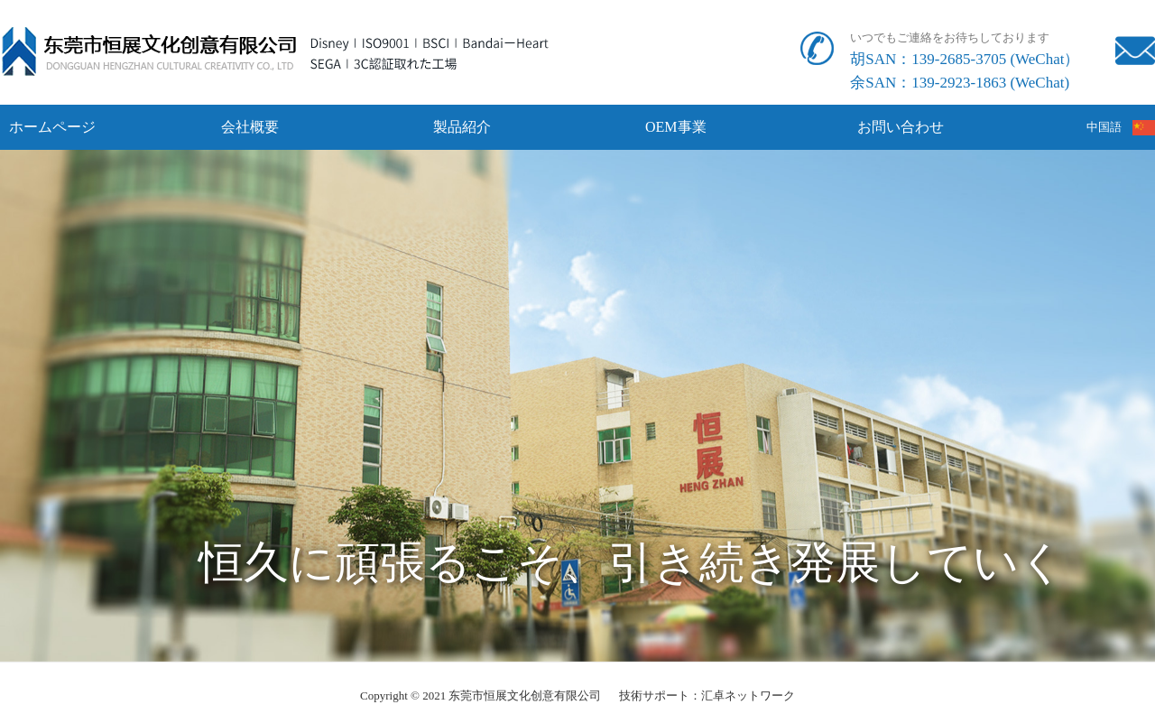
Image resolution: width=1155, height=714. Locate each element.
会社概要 (250, 126)
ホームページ (52, 126)
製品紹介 (462, 126)
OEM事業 (676, 126)
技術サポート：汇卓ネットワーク (707, 695)
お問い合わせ (900, 126)
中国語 (1121, 127)
